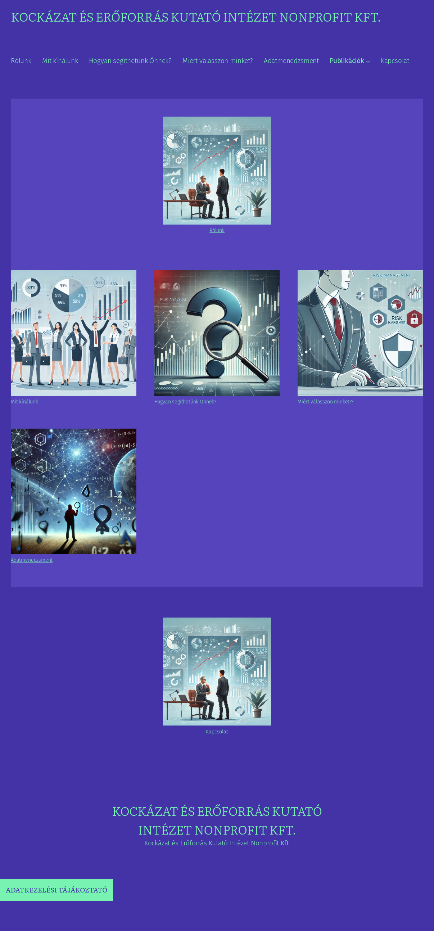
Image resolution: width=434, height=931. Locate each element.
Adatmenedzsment (32, 560)
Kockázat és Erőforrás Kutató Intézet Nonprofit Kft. (196, 16)
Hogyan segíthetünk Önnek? (185, 402)
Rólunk (217, 230)
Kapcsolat (217, 732)
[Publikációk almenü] (368, 61)
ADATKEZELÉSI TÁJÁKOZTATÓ (56, 890)
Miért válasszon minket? (324, 402)
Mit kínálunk (24, 402)
